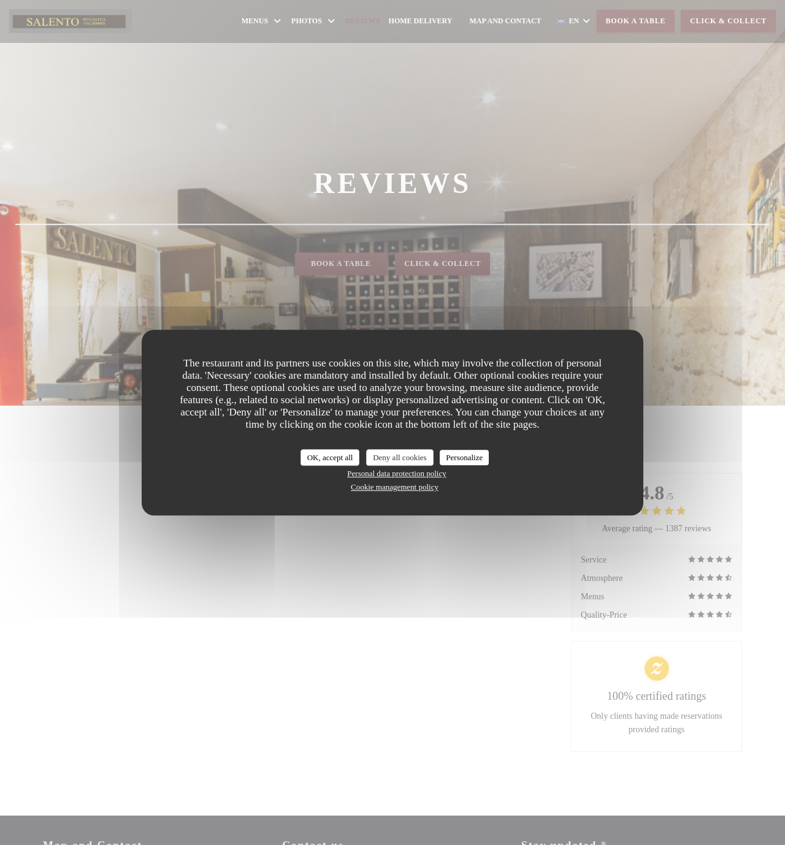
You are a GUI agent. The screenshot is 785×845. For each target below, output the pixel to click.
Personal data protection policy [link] (396, 473)
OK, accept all (330, 457)
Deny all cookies (399, 457)
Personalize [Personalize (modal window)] (464, 457)
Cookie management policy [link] (394, 486)
